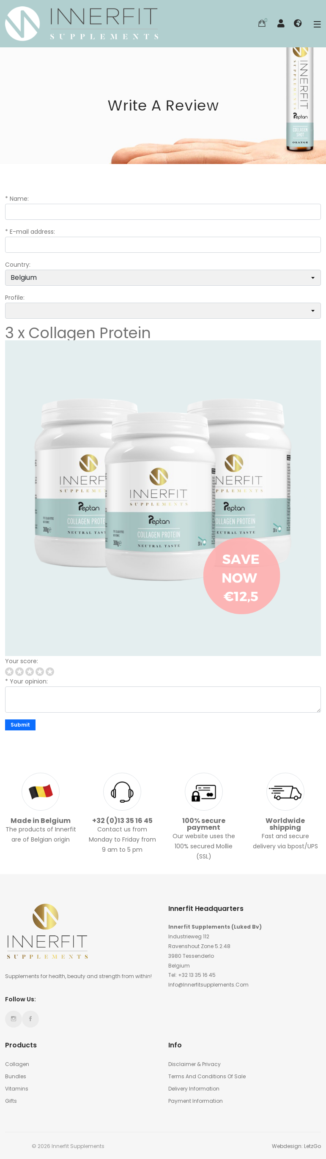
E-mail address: (32, 231)
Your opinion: (29, 681)
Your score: (21, 661)
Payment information (195, 1100)
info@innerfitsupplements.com (208, 984)
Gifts (11, 1100)
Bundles (15, 1076)
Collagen (17, 1064)
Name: (19, 198)
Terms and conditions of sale (207, 1076)
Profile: (15, 297)
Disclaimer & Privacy (194, 1064)
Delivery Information (193, 1088)
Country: (17, 264)
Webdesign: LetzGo (296, 1146)
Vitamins (16, 1088)
